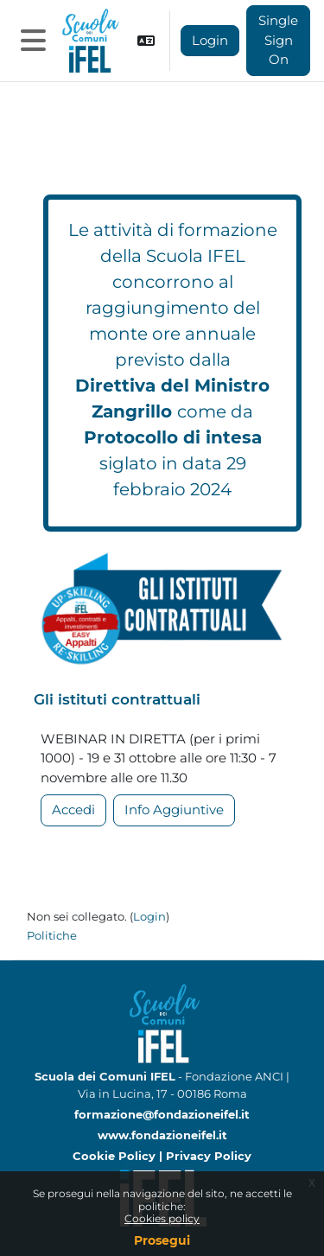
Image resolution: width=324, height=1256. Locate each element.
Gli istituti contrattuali (117, 699)
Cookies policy (162, 1218)
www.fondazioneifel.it (162, 1135)
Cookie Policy (116, 1156)
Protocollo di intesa (173, 437)
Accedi (73, 809)
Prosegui (162, 1240)
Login (210, 40)
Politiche (52, 935)
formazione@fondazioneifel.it (162, 1114)
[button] (146, 40)
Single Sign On (278, 39)
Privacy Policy (208, 1156)
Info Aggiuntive (174, 809)
